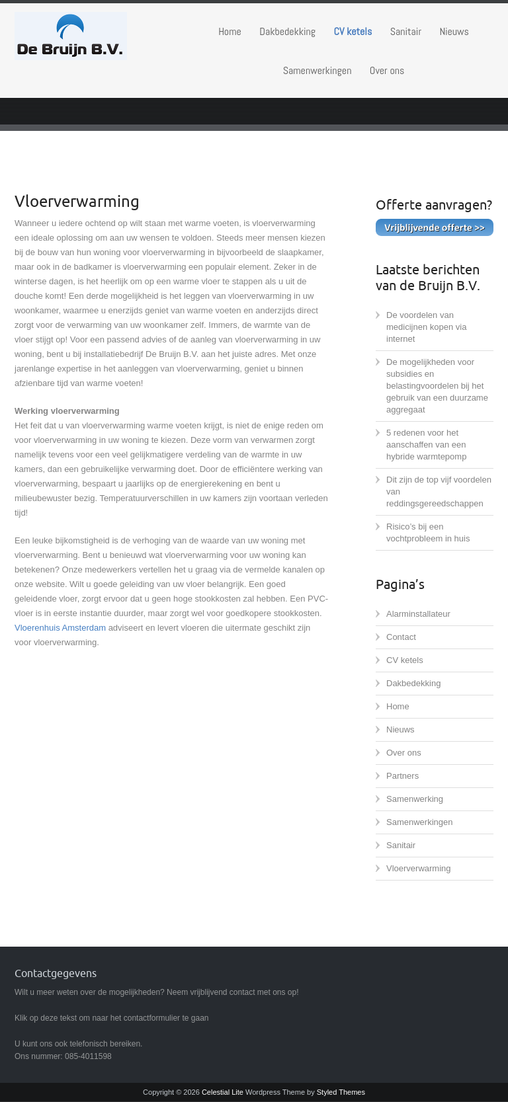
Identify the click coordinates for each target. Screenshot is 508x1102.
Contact (401, 637)
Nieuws (453, 31)
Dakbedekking (287, 31)
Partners (402, 776)
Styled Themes (341, 1092)
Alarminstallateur (418, 614)
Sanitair (405, 31)
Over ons (387, 70)
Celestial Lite (222, 1092)
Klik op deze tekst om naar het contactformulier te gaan (112, 1018)
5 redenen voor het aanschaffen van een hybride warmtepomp (426, 444)
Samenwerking (414, 799)
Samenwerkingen (317, 70)
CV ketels (353, 31)
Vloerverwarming (418, 868)
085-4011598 (88, 1056)
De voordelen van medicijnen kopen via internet (426, 327)
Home (229, 31)
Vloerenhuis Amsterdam (60, 628)
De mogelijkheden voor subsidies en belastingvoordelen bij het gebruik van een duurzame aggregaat (437, 385)
